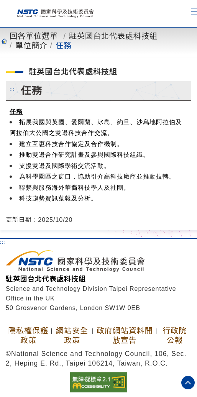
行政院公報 (175, 335)
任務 (64, 45)
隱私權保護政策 (28, 335)
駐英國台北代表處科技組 (113, 36)
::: (12, 89)
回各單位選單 (34, 36)
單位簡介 (31, 45)
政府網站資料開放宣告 (125, 335)
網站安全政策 (72, 335)
